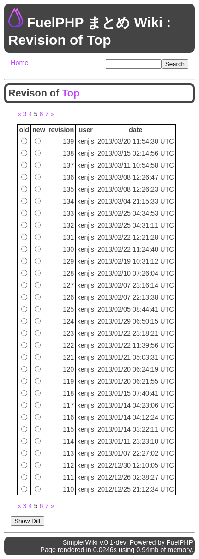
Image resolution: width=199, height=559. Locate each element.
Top (70, 93)
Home (19, 62)
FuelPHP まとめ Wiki (95, 22)
